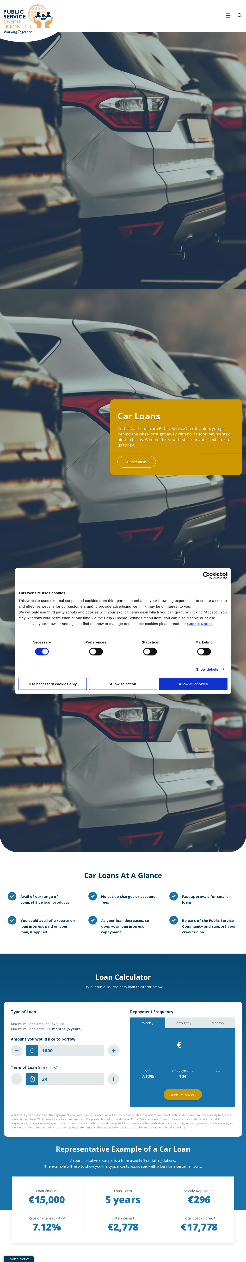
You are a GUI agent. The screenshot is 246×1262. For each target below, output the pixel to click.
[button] (239, 15)
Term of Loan (34, 1067)
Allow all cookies (193, 684)
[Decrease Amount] (16, 1050)
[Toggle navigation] (149, 18)
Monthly (217, 1023)
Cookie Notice (200, 623)
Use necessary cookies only (53, 684)
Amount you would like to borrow (43, 1039)
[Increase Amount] (113, 1050)
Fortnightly (183, 1023)
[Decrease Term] (16, 1079)
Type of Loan (23, 1011)
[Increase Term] (113, 1079)
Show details (207, 669)
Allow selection (123, 684)
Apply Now (137, 461)
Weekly (148, 1023)
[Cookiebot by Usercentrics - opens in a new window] (206, 575)
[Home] (26, 18)
